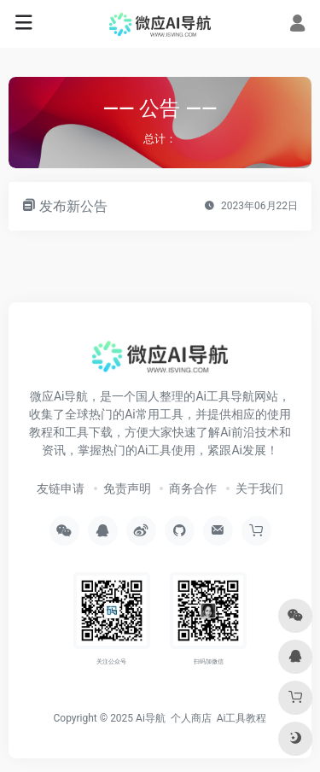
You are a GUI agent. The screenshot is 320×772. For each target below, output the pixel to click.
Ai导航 (151, 718)
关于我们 (259, 488)
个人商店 (191, 718)
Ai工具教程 (242, 718)
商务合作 (193, 488)
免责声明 (127, 488)
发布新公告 (73, 206)
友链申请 (60, 488)
